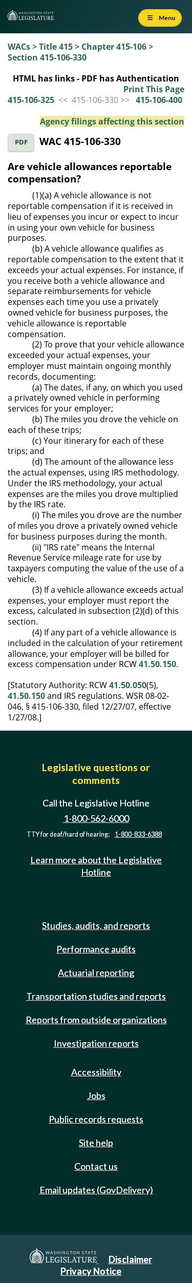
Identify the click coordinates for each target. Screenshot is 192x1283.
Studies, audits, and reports (96, 925)
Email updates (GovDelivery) (96, 1189)
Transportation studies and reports (96, 996)
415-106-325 (31, 100)
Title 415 (56, 46)
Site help (96, 1142)
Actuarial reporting (96, 972)
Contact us (96, 1166)
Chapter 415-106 (113, 46)
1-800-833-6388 (138, 834)
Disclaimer (130, 1259)
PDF (21, 142)
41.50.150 (157, 664)
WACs (19, 46)
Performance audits (96, 949)
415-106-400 (159, 100)
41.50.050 (127, 685)
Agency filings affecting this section (112, 121)
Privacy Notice (90, 1271)
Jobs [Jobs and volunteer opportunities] (96, 1095)
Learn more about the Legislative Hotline (96, 865)
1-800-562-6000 (96, 818)
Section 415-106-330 (47, 57)
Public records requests (96, 1119)
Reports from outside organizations (96, 1019)
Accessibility (96, 1072)
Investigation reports (96, 1043)
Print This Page (153, 89)
